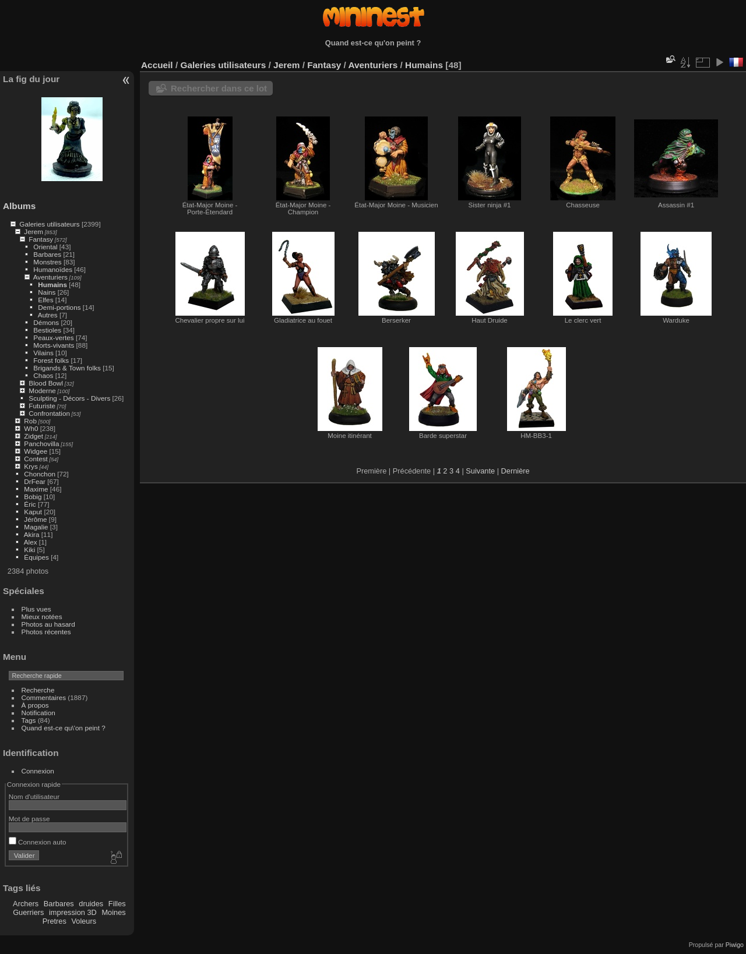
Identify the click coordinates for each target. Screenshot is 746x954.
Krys (31, 466)
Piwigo (735, 944)
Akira (32, 534)
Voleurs (83, 921)
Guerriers (28, 912)
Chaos (43, 375)
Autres (48, 315)
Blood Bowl (46, 383)
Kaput (33, 511)
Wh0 (31, 428)
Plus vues (36, 609)
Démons (46, 322)
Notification (38, 712)
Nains (46, 292)
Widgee (35, 451)
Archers (25, 903)
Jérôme (35, 519)
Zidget (33, 436)
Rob (30, 421)
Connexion (38, 771)
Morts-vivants (53, 345)
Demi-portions (59, 307)
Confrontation (49, 413)
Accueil (157, 65)
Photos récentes (46, 631)
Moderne (42, 390)
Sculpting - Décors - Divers (69, 398)
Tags (29, 720)
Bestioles (47, 330)
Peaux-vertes (53, 337)
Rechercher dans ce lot (219, 88)
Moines (113, 912)
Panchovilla (41, 443)
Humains (52, 284)
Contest (36, 458)
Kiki (29, 549)
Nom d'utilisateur (34, 796)
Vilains (43, 352)
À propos (35, 705)
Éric (30, 504)
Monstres (47, 262)
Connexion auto (37, 842)
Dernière (515, 471)
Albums (19, 206)
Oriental (45, 246)
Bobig (32, 496)
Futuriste (42, 405)
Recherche (38, 690)
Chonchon (39, 474)
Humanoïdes (52, 269)
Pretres (54, 921)
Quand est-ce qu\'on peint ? (63, 728)
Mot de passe (29, 818)
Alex (30, 542)
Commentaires (44, 697)
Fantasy (41, 239)
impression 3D (73, 912)
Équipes (36, 557)
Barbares (47, 254)
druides (91, 903)
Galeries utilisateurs (49, 224)
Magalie (36, 527)
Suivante (480, 471)
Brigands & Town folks (67, 368)
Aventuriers (50, 277)
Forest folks (51, 360)
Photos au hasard (48, 624)
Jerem (33, 231)
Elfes (45, 299)
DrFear (34, 481)
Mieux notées (42, 616)
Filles (117, 903)
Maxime (36, 489)
